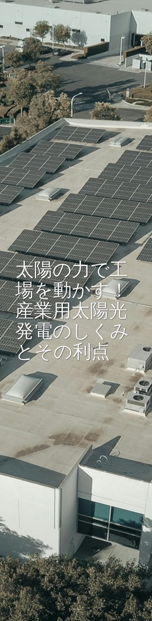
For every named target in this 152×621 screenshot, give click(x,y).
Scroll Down (76, 609)
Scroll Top (136, 618)
